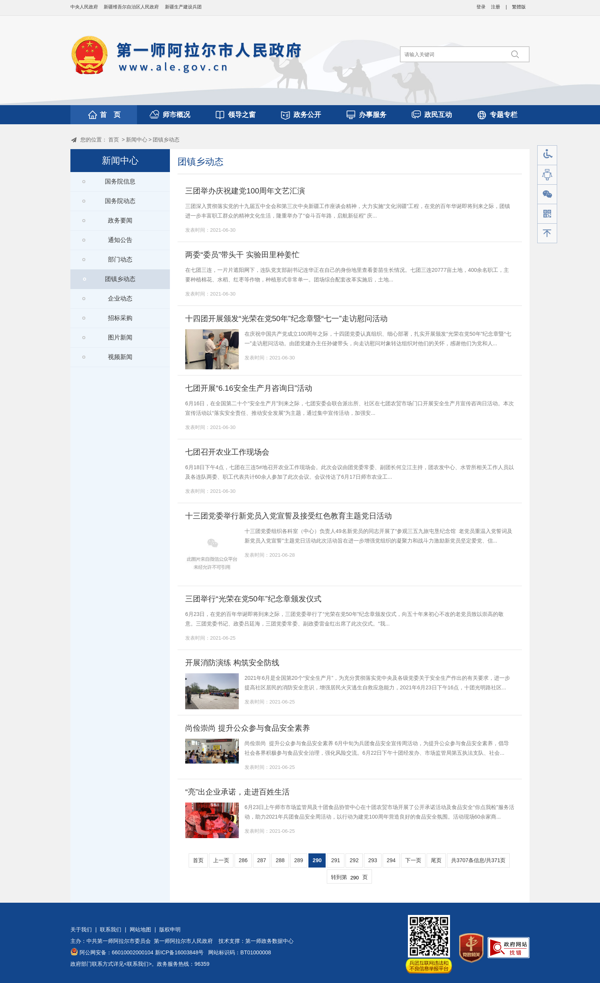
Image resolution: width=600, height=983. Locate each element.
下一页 (413, 860)
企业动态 (120, 298)
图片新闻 (120, 337)
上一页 (221, 860)
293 (372, 860)
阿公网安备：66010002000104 (116, 952)
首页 (113, 139)
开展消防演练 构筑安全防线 (232, 662)
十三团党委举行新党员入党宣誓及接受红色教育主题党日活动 (288, 516)
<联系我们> (138, 964)
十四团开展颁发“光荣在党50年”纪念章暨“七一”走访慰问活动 (286, 318)
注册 (495, 7)
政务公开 (307, 115)
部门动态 (120, 259)
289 (298, 860)
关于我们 (81, 929)
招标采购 (120, 318)
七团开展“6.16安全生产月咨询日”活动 (248, 388)
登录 (481, 7)
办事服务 (372, 115)
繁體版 (519, 7)
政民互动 (438, 115)
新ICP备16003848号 (179, 952)
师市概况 (176, 115)
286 (243, 860)
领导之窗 (242, 115)
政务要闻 (120, 220)
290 (317, 860)
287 (261, 860)
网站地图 (140, 929)
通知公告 (120, 240)
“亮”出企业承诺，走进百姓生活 (237, 792)
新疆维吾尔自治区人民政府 (131, 7)
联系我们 (110, 929)
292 (354, 860)
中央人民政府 (84, 7)
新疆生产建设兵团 (183, 7)
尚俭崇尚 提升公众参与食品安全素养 (247, 728)
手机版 (547, 214)
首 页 (110, 115)
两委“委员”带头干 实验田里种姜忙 (242, 254)
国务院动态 (120, 201)
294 (391, 860)
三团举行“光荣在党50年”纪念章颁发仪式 (253, 599)
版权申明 (170, 929)
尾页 (436, 860)
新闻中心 (136, 139)
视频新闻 (120, 357)
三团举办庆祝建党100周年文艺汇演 (245, 191)
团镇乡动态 (166, 139)
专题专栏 (503, 115)
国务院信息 (120, 181)
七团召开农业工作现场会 (227, 452)
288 (280, 860)
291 (335, 860)
